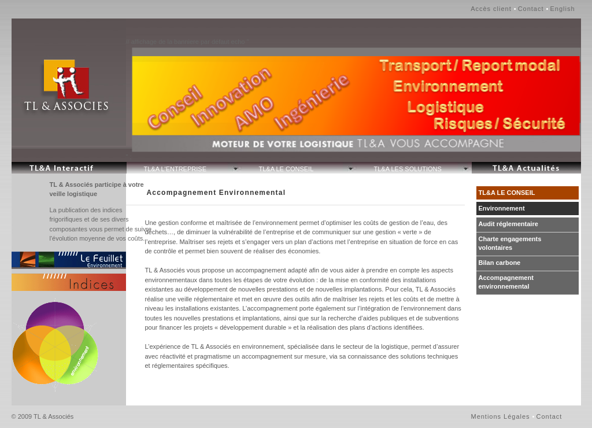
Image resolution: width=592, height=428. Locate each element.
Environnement (502, 208)
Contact (531, 8)
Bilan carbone (500, 262)
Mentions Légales (500, 416)
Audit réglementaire (508, 223)
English (562, 8)
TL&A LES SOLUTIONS (408, 168)
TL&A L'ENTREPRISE (175, 168)
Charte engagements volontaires (510, 243)
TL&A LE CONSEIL (286, 168)
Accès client (491, 8)
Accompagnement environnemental (506, 282)
